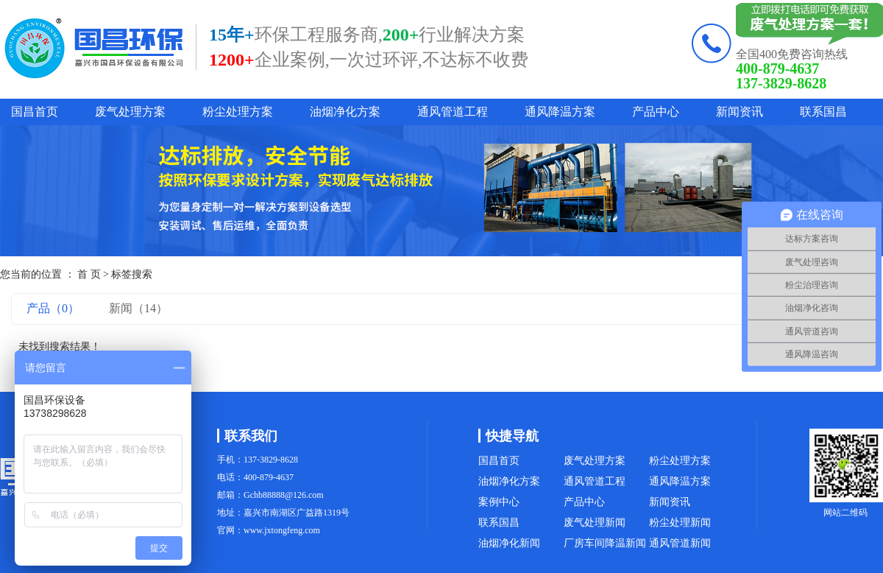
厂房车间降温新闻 (605, 543)
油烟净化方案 (345, 111)
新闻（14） (138, 308)
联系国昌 (823, 111)
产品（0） (52, 308)
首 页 (89, 274)
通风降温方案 (560, 111)
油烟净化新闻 (509, 543)
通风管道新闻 (680, 543)
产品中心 (655, 111)
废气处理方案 (130, 111)
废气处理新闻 (594, 522)
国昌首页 (34, 111)
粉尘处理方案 (237, 111)
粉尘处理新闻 (680, 522)
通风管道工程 (452, 111)
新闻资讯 (739, 111)
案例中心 (498, 501)
